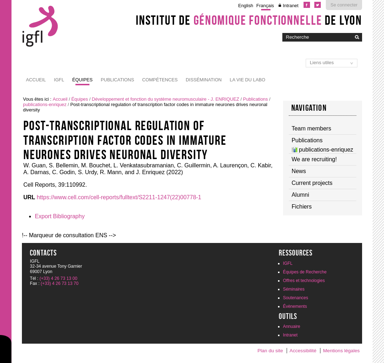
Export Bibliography (60, 216)
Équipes (82, 79)
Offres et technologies (304, 280)
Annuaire (291, 326)
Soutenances (295, 297)
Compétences (160, 79)
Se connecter (343, 5)
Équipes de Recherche (305, 271)
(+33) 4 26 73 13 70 (59, 283)
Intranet (290, 5)
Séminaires (294, 289)
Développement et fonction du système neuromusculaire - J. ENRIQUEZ (165, 99)
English (245, 5)
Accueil (36, 79)
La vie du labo (247, 79)
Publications (117, 79)
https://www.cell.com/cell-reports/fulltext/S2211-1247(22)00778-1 (119, 197)
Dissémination (204, 79)
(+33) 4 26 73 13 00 (58, 278)
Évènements (295, 306)
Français (265, 5)
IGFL (59, 79)
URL (29, 197)
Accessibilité (303, 350)
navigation (309, 108)
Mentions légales (341, 350)
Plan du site (270, 350)
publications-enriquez (44, 104)
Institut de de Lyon (249, 20)
